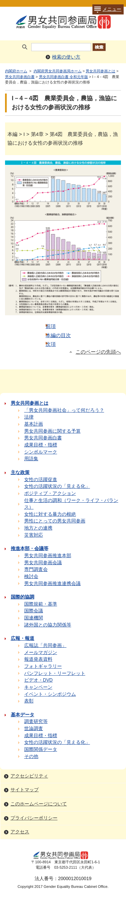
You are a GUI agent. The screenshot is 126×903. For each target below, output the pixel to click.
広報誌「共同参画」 (45, 645)
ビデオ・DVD (38, 680)
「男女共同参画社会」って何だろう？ (64, 410)
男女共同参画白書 (20, 77)
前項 (51, 326)
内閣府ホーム (16, 71)
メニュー (106, 9)
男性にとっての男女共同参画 (54, 520)
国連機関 (33, 617)
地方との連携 (38, 528)
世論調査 (33, 728)
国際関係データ (40, 749)
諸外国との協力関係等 (47, 624)
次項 (51, 344)
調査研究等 (36, 721)
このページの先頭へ (98, 352)
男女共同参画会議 (43, 562)
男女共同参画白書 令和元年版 (63, 77)
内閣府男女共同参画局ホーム (58, 71)
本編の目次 (58, 335)
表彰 (29, 700)
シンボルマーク (40, 452)
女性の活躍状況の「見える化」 (57, 486)
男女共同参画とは (100, 71)
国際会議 (33, 610)
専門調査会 (36, 569)
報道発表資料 (38, 659)
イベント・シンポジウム (50, 694)
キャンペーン (38, 687)
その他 (31, 756)
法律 (29, 417)
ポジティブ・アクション (50, 493)
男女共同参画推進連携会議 (52, 583)
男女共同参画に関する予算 (52, 431)
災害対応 (33, 535)
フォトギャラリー (43, 666)
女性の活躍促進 (40, 479)
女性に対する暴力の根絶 (50, 514)
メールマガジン (40, 652)
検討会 (31, 576)
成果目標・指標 (40, 444)
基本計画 (33, 424)
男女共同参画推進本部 (47, 555)
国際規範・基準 (40, 604)
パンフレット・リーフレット (54, 673)
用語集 (31, 458)
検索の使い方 (66, 57)
